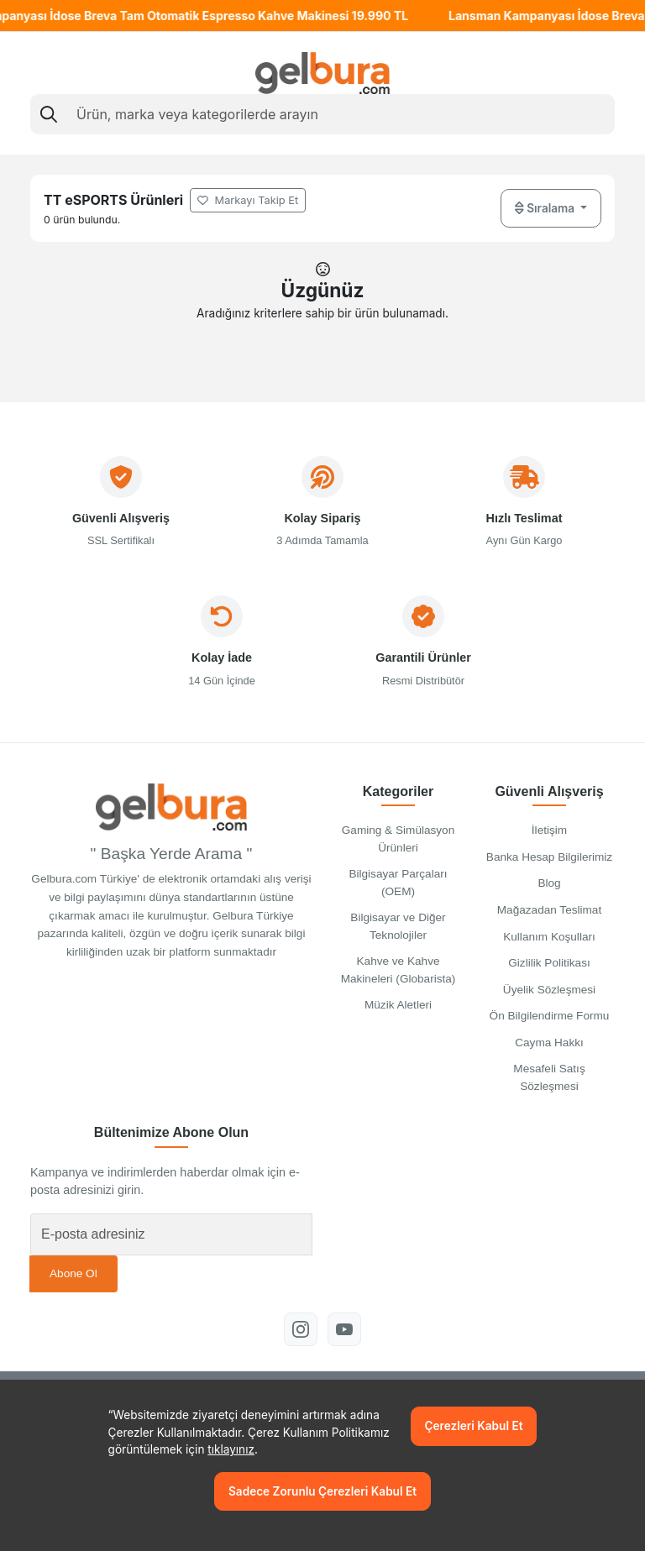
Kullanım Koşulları (549, 936)
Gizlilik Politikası (549, 962)
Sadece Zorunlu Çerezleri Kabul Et (322, 1491)
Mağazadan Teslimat (549, 910)
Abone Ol (73, 1273)
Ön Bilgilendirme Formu (550, 1015)
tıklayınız (230, 1449)
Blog (549, 883)
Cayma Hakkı (549, 1042)
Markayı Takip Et (247, 200)
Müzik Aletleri (398, 1004)
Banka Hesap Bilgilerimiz (549, 857)
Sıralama (546, 208)
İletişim (549, 830)
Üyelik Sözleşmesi (549, 989)
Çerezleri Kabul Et (474, 1426)
